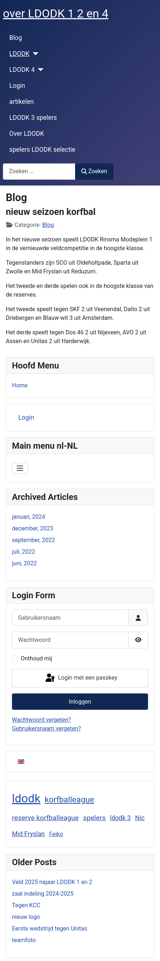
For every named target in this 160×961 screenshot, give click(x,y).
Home (20, 385)
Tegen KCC (26, 905)
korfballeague (69, 799)
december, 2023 (32, 528)
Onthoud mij (36, 658)
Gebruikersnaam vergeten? (46, 728)
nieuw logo (26, 916)
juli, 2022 (23, 551)
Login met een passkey (80, 678)
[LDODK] (33, 53)
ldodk (26, 798)
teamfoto (24, 940)
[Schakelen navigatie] (20, 468)
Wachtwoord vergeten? (41, 719)
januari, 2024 (28, 516)
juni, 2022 (24, 563)
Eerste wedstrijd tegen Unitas (49, 928)
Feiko (56, 834)
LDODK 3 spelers (33, 117)
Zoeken (94, 171)
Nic (139, 818)
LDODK (19, 53)
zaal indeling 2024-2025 (42, 893)
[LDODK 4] (39, 69)
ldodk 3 (120, 818)
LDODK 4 (22, 69)
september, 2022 (33, 540)
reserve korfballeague (45, 818)
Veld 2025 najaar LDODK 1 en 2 (52, 882)
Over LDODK (26, 133)
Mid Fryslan (28, 834)
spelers (94, 818)
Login (17, 85)
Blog (15, 37)
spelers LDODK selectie (42, 149)
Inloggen (80, 701)
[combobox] (39, 171)
